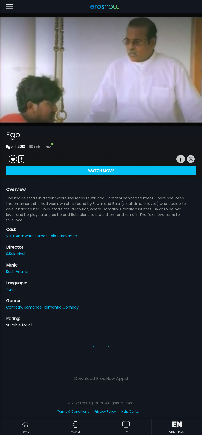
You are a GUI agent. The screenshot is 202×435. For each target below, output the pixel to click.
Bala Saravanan (63, 235)
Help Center (130, 411)
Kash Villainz (17, 271)
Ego (10, 146)
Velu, (11, 235)
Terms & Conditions (73, 411)
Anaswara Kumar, (32, 235)
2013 (21, 146)
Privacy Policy (105, 411)
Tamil (11, 289)
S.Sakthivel (15, 253)
